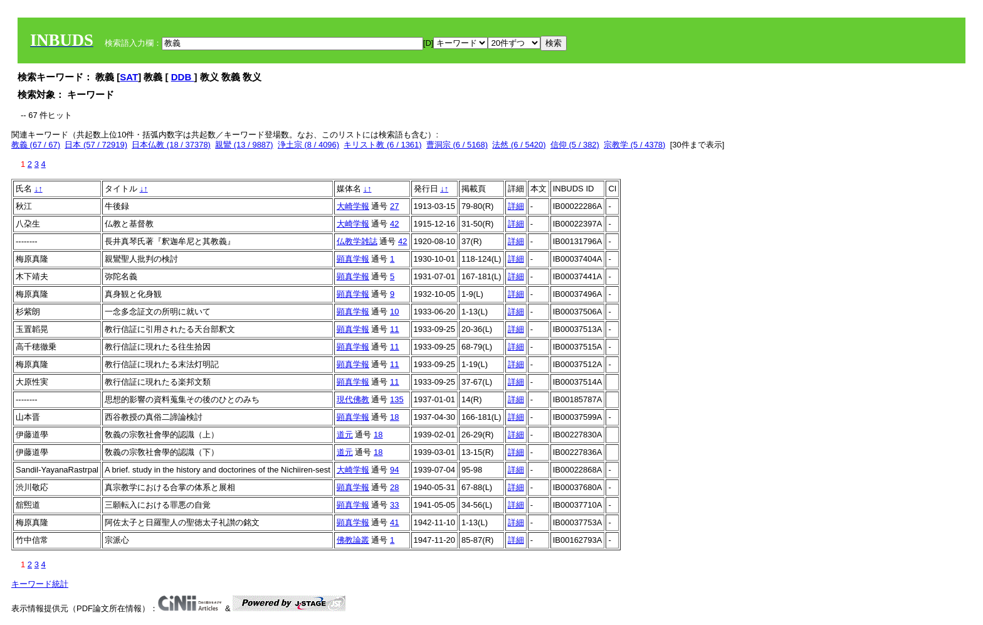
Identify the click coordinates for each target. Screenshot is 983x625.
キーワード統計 (39, 584)
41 (394, 522)
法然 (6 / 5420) (518, 144)
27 (394, 206)
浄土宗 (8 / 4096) (308, 144)
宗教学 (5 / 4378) (634, 144)
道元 (345, 434)
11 (394, 329)
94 (394, 469)
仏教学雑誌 (357, 241)
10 (394, 311)
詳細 (516, 206)
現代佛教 (353, 399)
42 (394, 223)
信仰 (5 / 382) (574, 144)
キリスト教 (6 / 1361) (382, 144)
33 (394, 505)
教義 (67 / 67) (35, 144)
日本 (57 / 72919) (96, 144)
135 (397, 399)
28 (394, 487)
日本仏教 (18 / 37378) (171, 144)
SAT (129, 77)
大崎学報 (353, 206)
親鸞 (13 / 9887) (244, 144)
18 (394, 417)
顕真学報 (353, 259)
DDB (182, 77)
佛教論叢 (353, 540)
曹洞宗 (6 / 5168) (457, 144)
